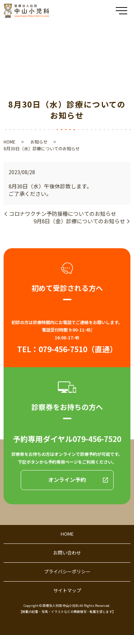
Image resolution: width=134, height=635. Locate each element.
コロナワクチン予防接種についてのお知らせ (62, 213)
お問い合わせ (67, 552)
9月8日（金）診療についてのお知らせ (79, 221)
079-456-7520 (97, 438)
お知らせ (39, 142)
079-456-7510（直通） (78, 349)
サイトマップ (67, 590)
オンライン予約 (67, 479)
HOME (9, 142)
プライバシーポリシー (67, 571)
